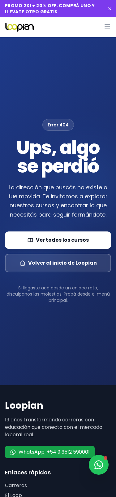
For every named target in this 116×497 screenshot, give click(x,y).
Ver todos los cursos (58, 240)
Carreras (16, 485)
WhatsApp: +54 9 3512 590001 (50, 451)
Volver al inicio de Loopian (58, 262)
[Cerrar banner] (110, 8)
